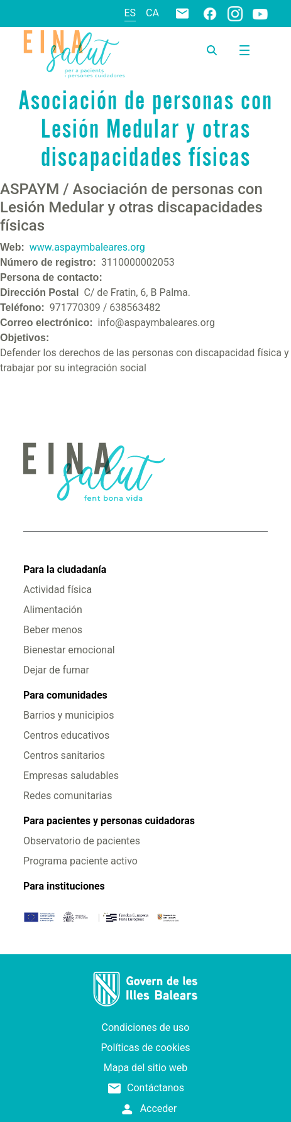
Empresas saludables (71, 776)
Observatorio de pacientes (81, 841)
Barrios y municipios (68, 715)
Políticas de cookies (145, 1048)
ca (152, 13)
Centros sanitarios (64, 755)
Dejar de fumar (56, 670)
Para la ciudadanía (64, 569)
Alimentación (52, 610)
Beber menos (52, 630)
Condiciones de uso (146, 1027)
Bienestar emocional (69, 650)
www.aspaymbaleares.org (87, 247)
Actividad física (57, 590)
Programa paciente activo (80, 861)
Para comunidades (65, 695)
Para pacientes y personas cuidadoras (109, 821)
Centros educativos (66, 735)
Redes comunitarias (67, 796)
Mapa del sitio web (146, 1068)
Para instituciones (64, 886)
